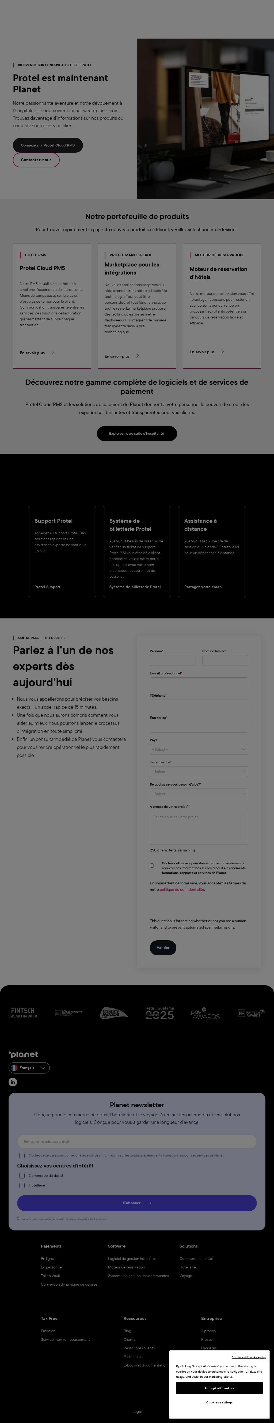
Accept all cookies (219, 1388)
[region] (219, 1384)
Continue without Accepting (249, 1357)
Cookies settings (219, 1402)
